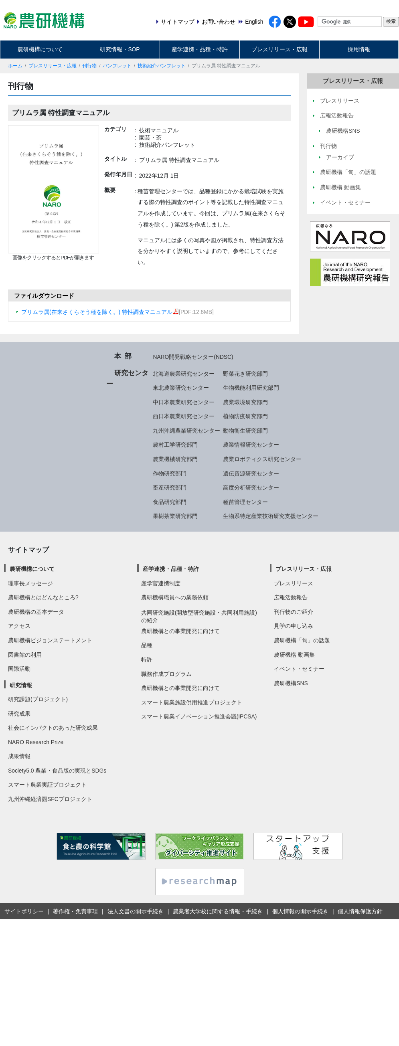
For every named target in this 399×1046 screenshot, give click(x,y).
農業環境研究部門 (245, 402)
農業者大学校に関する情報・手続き (218, 911)
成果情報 (19, 756)
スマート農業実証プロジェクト (47, 784)
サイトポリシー (24, 911)
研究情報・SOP (120, 49)
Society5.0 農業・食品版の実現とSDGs (57, 770)
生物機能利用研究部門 (251, 387)
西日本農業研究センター (184, 416)
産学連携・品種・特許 (200, 49)
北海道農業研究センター (184, 373)
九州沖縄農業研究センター (186, 430)
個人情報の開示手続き (300, 911)
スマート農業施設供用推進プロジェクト (191, 702)
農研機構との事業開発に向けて (180, 631)
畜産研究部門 (169, 487)
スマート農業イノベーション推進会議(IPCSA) (199, 716)
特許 (146, 659)
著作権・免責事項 (75, 911)
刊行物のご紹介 (293, 612)
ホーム (15, 65)
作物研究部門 (169, 473)
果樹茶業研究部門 (175, 516)
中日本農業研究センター (184, 402)
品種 (146, 645)
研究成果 (19, 713)
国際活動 (19, 669)
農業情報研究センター (251, 444)
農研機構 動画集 (294, 654)
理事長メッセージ (30, 583)
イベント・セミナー (299, 669)
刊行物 (89, 65)
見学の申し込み (293, 626)
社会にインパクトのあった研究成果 (53, 727)
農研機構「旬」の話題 (302, 640)
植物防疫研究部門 (245, 416)
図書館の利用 (25, 654)
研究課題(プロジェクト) (38, 699)
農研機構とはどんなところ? (43, 597)
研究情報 (21, 685)
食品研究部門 (169, 502)
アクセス (19, 626)
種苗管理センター (245, 502)
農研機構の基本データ (36, 612)
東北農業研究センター (181, 387)
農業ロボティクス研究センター (262, 459)
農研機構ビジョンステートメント (50, 640)
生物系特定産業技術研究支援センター (270, 516)
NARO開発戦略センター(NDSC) (193, 357)
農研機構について (40, 49)
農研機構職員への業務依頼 (175, 597)
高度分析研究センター (251, 487)
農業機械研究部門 (175, 459)
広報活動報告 (291, 597)
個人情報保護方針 (360, 911)
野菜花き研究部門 (245, 373)
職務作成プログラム (166, 674)
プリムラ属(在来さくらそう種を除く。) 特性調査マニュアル (100, 312)
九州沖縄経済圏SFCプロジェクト (50, 799)
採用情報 (359, 49)
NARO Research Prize (35, 742)
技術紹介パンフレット (162, 65)
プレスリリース (293, 583)
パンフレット (117, 65)
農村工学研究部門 (175, 444)
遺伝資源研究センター (251, 473)
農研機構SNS (291, 683)
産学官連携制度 (160, 583)
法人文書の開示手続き (135, 911)
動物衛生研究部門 (245, 430)
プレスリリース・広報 (279, 49)
